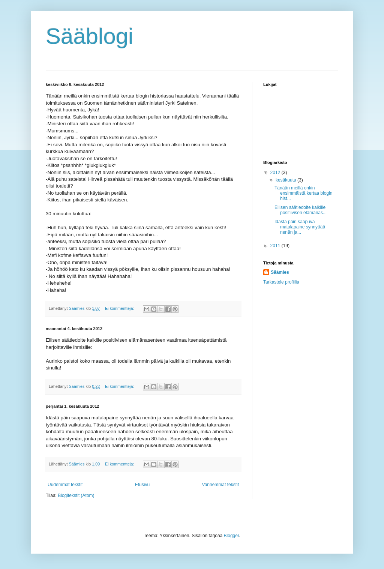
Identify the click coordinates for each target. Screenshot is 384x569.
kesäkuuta (286, 180)
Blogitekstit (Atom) (76, 495)
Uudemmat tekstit (65, 484)
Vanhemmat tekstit (220, 484)
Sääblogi (90, 36)
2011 (276, 245)
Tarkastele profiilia (281, 282)
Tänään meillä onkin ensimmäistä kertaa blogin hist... (303, 193)
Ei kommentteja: (120, 308)
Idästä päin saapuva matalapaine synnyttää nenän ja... (299, 227)
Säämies (280, 272)
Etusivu (142, 484)
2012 (276, 172)
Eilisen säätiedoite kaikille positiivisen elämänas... (300, 210)
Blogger (231, 535)
